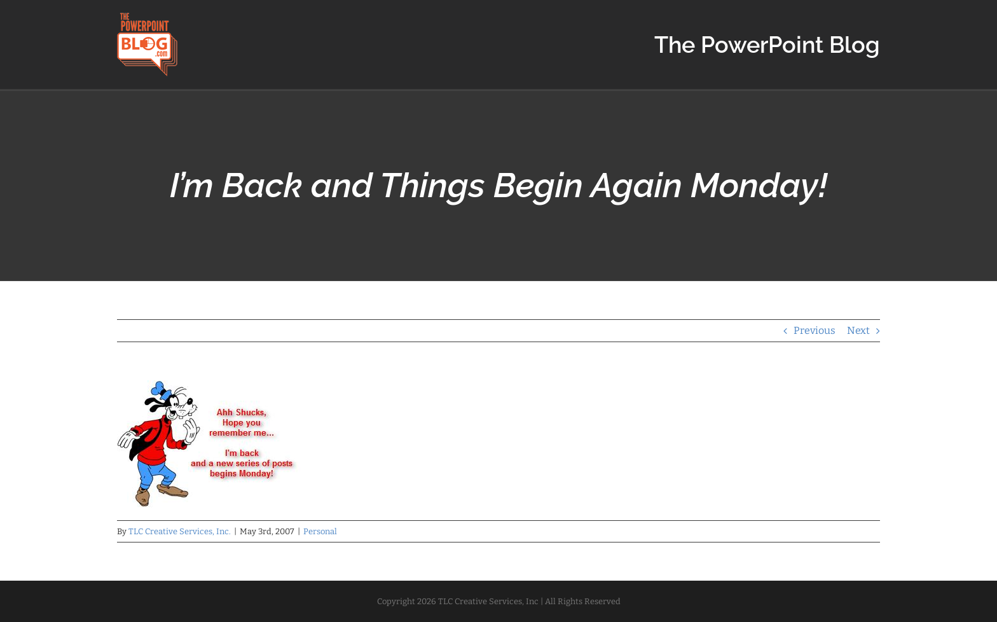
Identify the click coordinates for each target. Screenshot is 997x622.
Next (858, 330)
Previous (814, 330)
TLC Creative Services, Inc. (179, 531)
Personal (320, 531)
